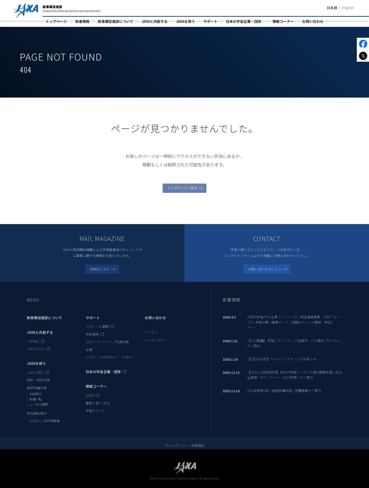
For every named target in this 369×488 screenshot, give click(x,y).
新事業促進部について (115, 21)
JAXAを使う (185, 21)
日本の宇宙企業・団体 (243, 21)
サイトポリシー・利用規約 (184, 450)
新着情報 (82, 21)
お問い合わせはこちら (264, 273)
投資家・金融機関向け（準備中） (110, 361)
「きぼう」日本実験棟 (43, 425)
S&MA (90, 400)
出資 (89, 354)
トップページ (56, 21)
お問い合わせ (312, 21)
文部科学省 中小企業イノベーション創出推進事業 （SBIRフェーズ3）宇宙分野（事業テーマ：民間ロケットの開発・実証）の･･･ (294, 326)
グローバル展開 (97, 331)
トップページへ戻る (182, 192)
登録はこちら (100, 273)
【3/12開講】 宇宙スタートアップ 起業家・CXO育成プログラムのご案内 (293, 348)
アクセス (151, 337)
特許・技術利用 (38, 384)
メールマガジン (156, 344)
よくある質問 (38, 408)
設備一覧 (35, 404)
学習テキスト (95, 415)
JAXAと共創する (155, 21)
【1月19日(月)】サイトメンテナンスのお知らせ (282, 363)
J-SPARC (33, 346)
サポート (210, 21)
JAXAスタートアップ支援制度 (107, 346)
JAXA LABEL (35, 377)
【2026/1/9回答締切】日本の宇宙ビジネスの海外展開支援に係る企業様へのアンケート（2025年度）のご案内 (294, 379)
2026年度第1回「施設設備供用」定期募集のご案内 (284, 395)
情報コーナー (283, 21)
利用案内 (35, 398)
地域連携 (92, 338)
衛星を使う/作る (98, 407)
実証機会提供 (37, 417)
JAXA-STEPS (36, 353)
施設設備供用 (37, 392)
